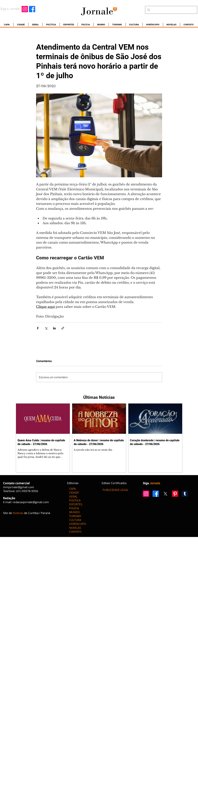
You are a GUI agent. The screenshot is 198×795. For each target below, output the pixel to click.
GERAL (73, 496)
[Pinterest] (175, 494)
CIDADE (74, 492)
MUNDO (74, 512)
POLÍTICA (75, 500)
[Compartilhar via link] (62, 328)
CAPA (72, 489)
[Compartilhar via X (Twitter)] (46, 328)
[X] (165, 494)
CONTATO (75, 532)
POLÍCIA (74, 508)
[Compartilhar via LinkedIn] (54, 328)
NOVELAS (75, 528)
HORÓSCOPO (77, 524)
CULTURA (75, 520)
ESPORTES (75, 504)
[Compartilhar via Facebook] (37, 328)
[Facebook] (32, 9)
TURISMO (75, 516)
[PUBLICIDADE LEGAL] (115, 490)
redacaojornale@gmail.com (31, 502)
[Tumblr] (185, 494)
